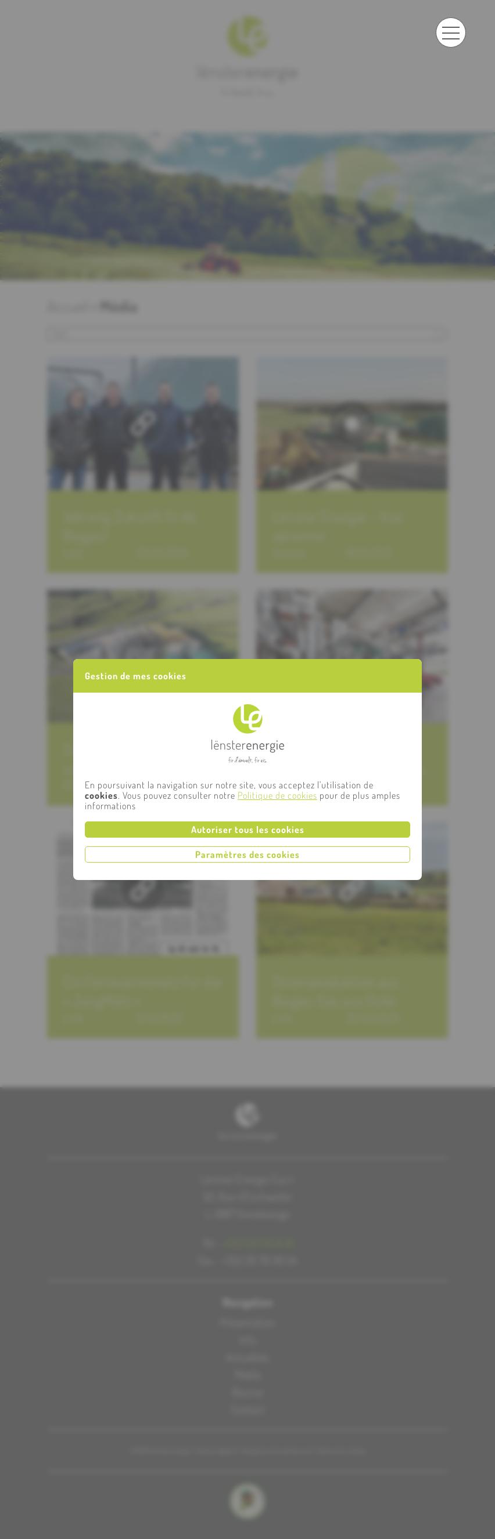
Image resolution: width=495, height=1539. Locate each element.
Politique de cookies (277, 795)
